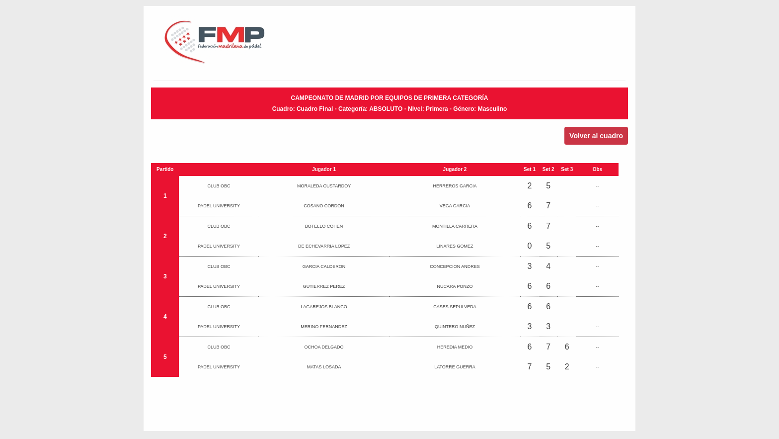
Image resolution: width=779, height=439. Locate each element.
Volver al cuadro (596, 136)
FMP (239, 45)
